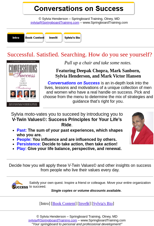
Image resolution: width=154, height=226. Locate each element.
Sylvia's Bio (103, 203)
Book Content (63, 203)
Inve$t (84, 203)
